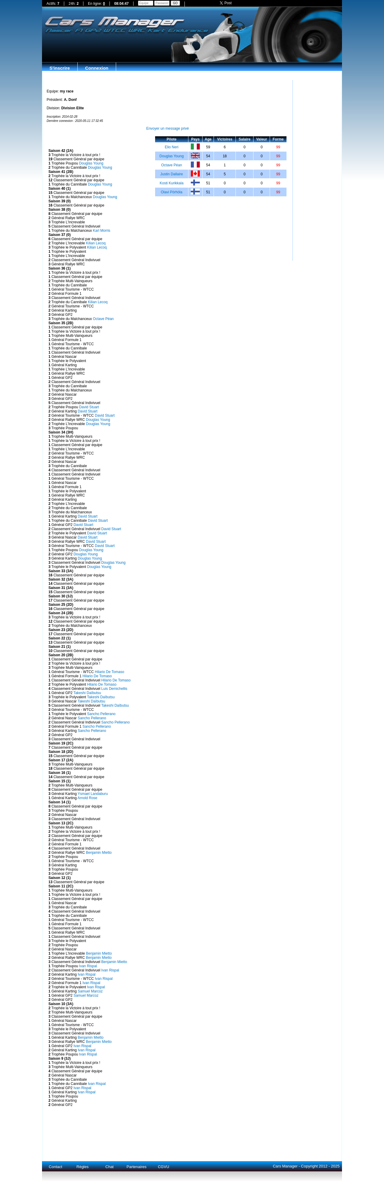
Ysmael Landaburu (93, 794)
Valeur (261, 139)
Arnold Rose (87, 798)
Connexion (97, 68)
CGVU (163, 1166)
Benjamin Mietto (99, 852)
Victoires (224, 139)
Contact (55, 1166)
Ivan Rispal (88, 966)
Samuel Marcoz (90, 991)
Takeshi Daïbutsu (87, 693)
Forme (278, 139)
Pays (195, 139)
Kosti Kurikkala (171, 183)
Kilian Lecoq (96, 243)
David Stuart (89, 407)
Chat (109, 1166)
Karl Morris (101, 230)
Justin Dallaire (171, 174)
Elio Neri (171, 147)
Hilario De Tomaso (109, 672)
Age (208, 139)
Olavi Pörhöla (171, 192)
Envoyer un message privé (167, 128)
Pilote (172, 139)
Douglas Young (91, 163)
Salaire (244, 139)
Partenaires (136, 1166)
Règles (82, 1166)
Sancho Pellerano (101, 714)
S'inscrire (60, 68)
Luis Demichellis (114, 689)
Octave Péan (103, 319)
